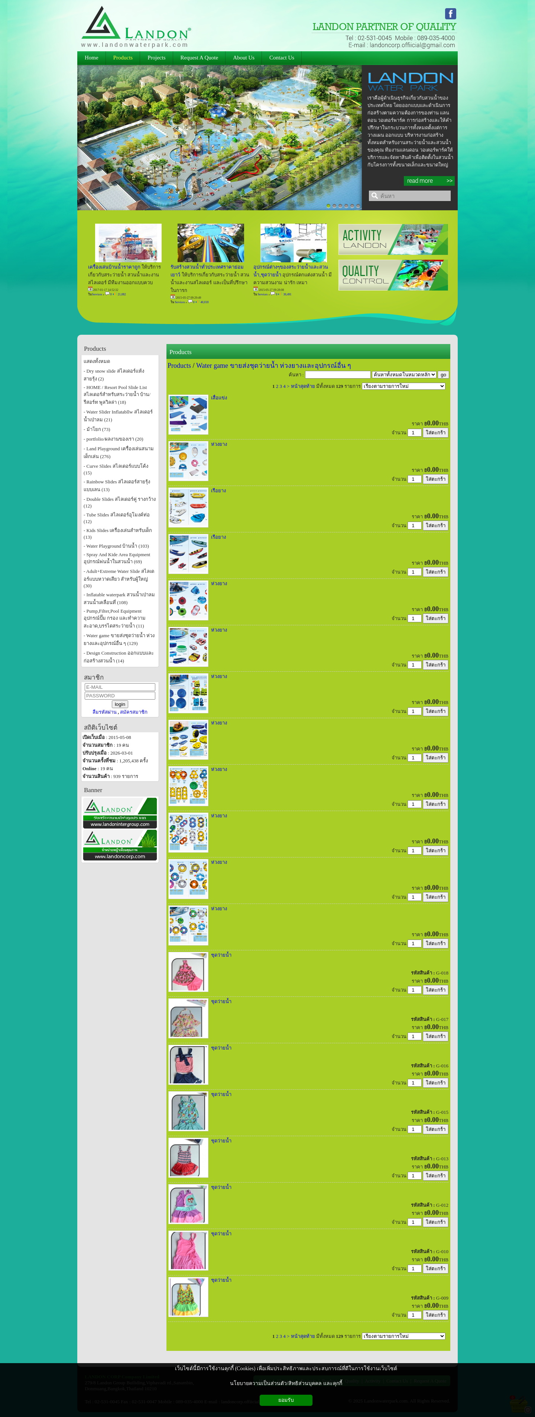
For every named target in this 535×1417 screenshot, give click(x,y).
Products (180, 352)
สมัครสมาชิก (133, 712)
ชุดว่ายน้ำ (221, 955)
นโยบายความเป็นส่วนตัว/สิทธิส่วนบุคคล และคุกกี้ (286, 1383)
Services (97, 294)
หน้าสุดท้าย (303, 386)
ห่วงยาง (219, 444)
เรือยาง (218, 490)
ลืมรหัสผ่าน (105, 712)
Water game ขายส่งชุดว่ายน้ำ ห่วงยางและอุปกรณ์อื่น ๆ (273, 365)
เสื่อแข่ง (219, 398)
